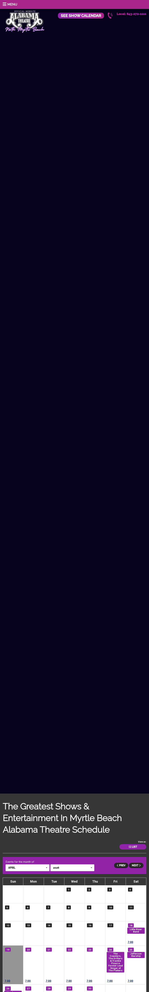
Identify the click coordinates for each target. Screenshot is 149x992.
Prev (121, 865)
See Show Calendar (81, 15)
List (133, 846)
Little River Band (136, 930)
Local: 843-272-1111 (131, 14)
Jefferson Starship (136, 954)
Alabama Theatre (25, 21)
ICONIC (13, 957)
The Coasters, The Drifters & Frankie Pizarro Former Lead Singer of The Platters (115, 962)
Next (136, 865)
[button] (27, 867)
